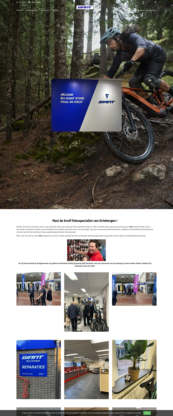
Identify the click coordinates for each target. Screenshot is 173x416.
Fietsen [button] (19, 10)
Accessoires (45, 10)
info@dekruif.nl (34, 2)
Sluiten (147, 413)
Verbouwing (129, 10)
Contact (119, 10)
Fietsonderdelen (32, 10)
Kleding (55, 10)
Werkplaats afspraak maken (147, 10)
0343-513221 (21, 2)
